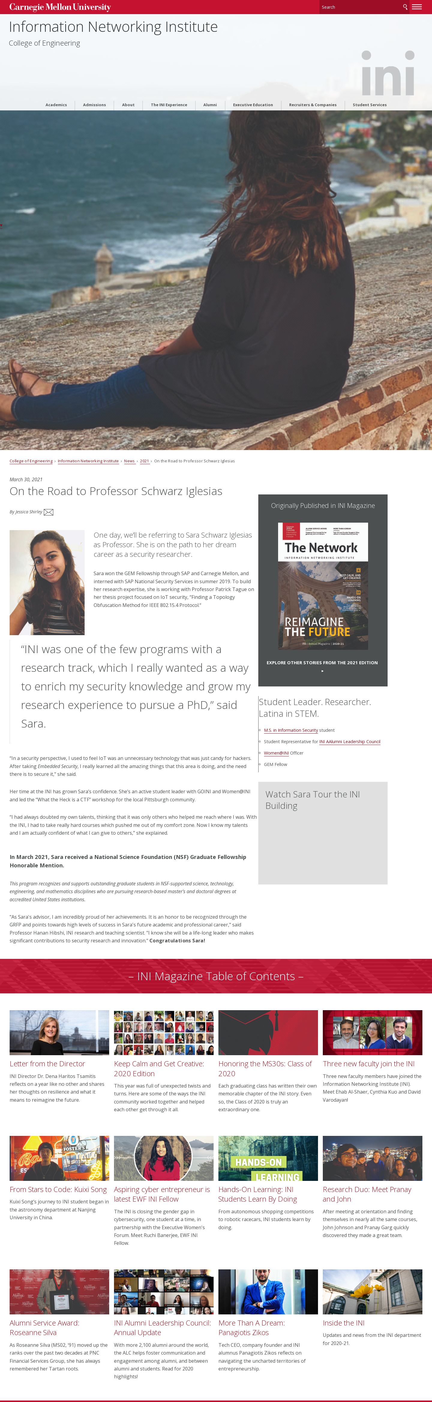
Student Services (370, 71)
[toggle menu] (387, 5)
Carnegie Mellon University (84, 6)
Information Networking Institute (143, 32)
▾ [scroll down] (1, 225)
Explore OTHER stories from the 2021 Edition (337, 664)
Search (376, 6)
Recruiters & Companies (313, 71)
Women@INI (306, 768)
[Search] (336, 6)
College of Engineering (74, 48)
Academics (56, 71)
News (159, 461)
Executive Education (253, 71)
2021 (174, 461)
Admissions (94, 71)
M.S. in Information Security (321, 738)
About (128, 71)
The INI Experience (169, 71)
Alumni (210, 71)
